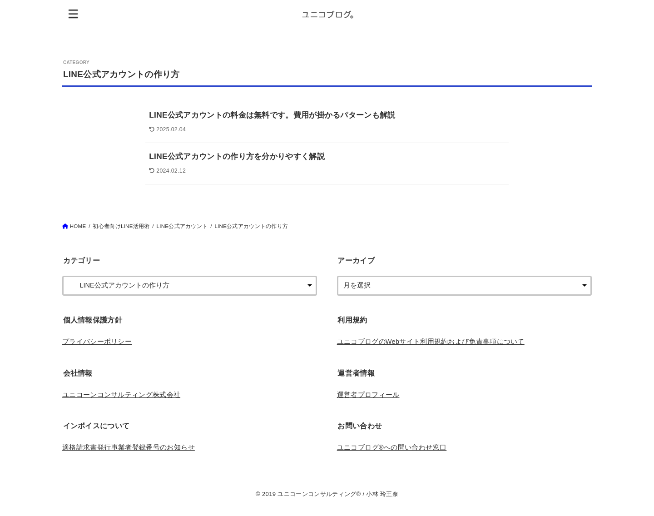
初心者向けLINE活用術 (121, 226)
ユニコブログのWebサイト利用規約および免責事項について (431, 341)
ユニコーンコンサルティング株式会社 (121, 394)
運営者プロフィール (368, 394)
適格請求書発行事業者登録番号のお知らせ (128, 447)
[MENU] (73, 13)
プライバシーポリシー (97, 341)
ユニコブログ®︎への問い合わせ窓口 (392, 447)
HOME (78, 226)
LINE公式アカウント (182, 226)
